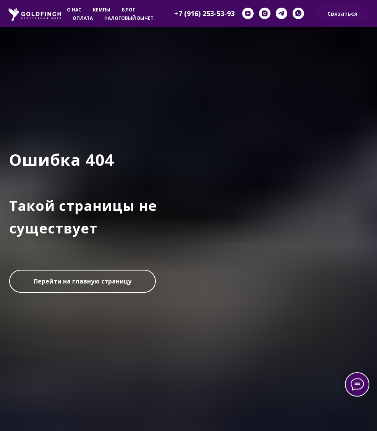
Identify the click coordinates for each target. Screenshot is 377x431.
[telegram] (281, 13)
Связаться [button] (342, 13)
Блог (128, 9)
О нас (74, 9)
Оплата (83, 18)
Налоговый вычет (129, 18)
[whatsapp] (298, 13)
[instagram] (264, 13)
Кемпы (101, 9)
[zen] (248, 13)
